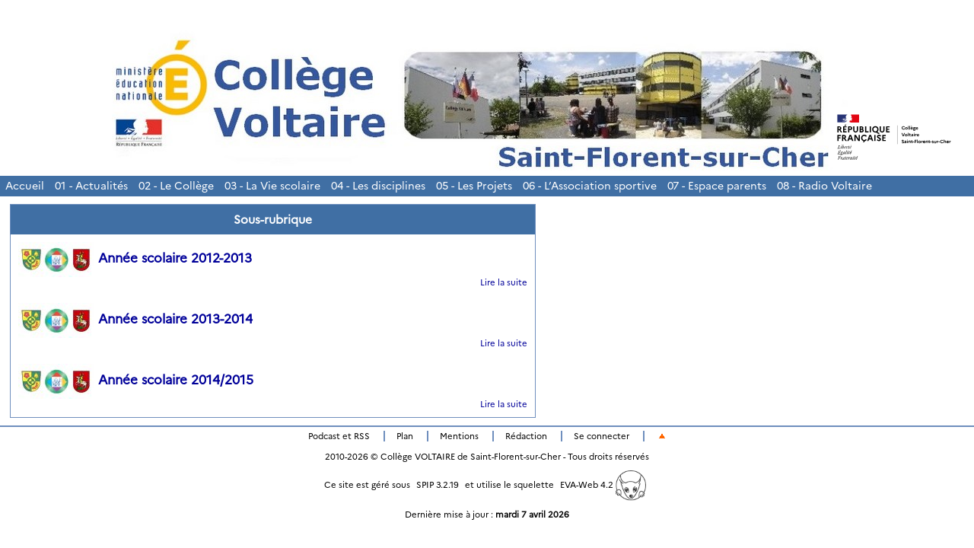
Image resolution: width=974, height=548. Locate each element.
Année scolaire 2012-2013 (135, 258)
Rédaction (526, 436)
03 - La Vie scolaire (272, 186)
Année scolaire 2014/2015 (135, 379)
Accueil (24, 186)
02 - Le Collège (176, 186)
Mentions (459, 436)
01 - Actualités (91, 186)
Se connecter (601, 436)
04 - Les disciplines (378, 186)
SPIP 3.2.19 (437, 485)
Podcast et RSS (339, 436)
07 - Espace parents (716, 186)
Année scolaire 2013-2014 (135, 319)
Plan (404, 436)
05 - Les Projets (474, 186)
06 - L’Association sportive (590, 186)
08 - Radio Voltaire (824, 186)
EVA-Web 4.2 (603, 485)
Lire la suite (503, 282)
